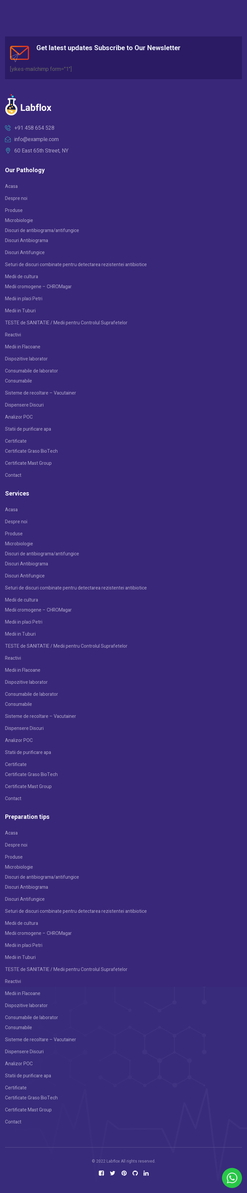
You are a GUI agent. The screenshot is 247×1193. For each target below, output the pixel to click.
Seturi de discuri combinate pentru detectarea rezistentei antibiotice (76, 264)
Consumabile (18, 381)
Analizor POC (19, 417)
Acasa (11, 186)
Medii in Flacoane (22, 346)
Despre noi (16, 198)
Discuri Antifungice (25, 252)
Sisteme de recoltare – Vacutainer (40, 393)
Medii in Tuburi (20, 310)
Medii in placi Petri (23, 298)
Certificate (16, 441)
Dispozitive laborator (26, 358)
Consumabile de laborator (31, 370)
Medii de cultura (21, 276)
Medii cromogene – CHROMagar (38, 286)
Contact (13, 475)
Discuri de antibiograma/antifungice (42, 230)
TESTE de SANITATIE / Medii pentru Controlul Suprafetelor (66, 322)
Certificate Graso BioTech (31, 451)
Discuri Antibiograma (26, 240)
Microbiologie (19, 220)
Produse (14, 210)
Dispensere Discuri (24, 405)
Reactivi (13, 334)
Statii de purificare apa (28, 429)
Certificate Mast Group (28, 463)
